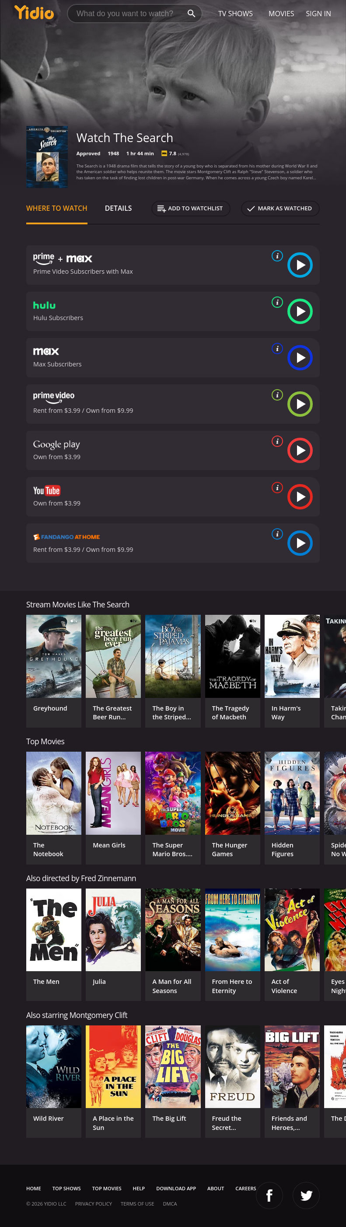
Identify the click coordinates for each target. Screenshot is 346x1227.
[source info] (275, 255)
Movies (281, 13)
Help (139, 1188)
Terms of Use (137, 1203)
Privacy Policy (93, 1203)
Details (118, 208)
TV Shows (235, 13)
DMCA (170, 1203)
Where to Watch (56, 208)
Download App (176, 1188)
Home (33, 1188)
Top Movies (107, 1188)
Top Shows (66, 1188)
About (215, 1188)
